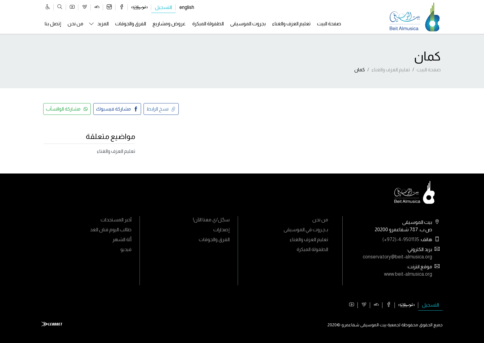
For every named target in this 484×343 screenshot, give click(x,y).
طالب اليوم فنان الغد (110, 229)
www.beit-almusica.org (408, 274)
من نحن (75, 23)
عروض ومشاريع (169, 23)
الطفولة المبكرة (208, 23)
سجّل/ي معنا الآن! (211, 219)
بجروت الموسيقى (248, 23)
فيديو (125, 249)
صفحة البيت (329, 23)
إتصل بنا (53, 23)
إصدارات (221, 229)
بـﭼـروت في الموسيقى (306, 229)
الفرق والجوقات (130, 23)
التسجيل (163, 7)
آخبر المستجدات (116, 219)
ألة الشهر (121, 239)
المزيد (103, 23)
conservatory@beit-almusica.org (397, 256)
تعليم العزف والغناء (291, 23)
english (186, 7)
